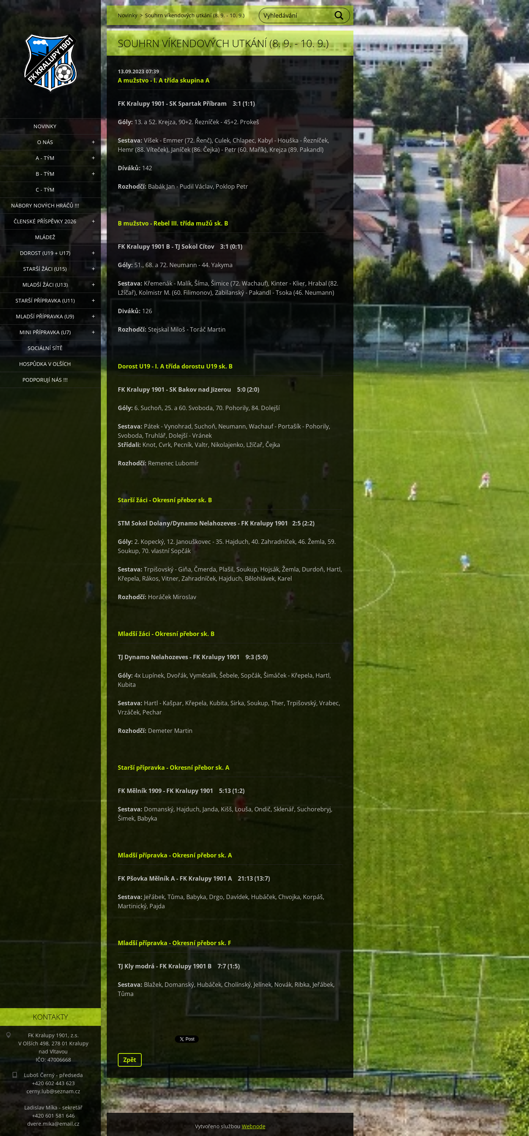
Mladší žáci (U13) (45, 284)
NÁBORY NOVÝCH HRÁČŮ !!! (45, 205)
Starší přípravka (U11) (45, 300)
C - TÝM (45, 189)
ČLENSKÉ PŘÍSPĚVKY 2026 (45, 221)
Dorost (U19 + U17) (45, 252)
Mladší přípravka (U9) (45, 316)
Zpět (129, 1060)
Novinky (44, 126)
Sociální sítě (45, 348)
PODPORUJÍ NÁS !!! (45, 379)
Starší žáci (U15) (45, 268)
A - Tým (45, 157)
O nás (45, 142)
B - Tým (45, 173)
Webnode (253, 1126)
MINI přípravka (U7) (45, 332)
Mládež (45, 237)
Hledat (339, 15)
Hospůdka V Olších (45, 363)
